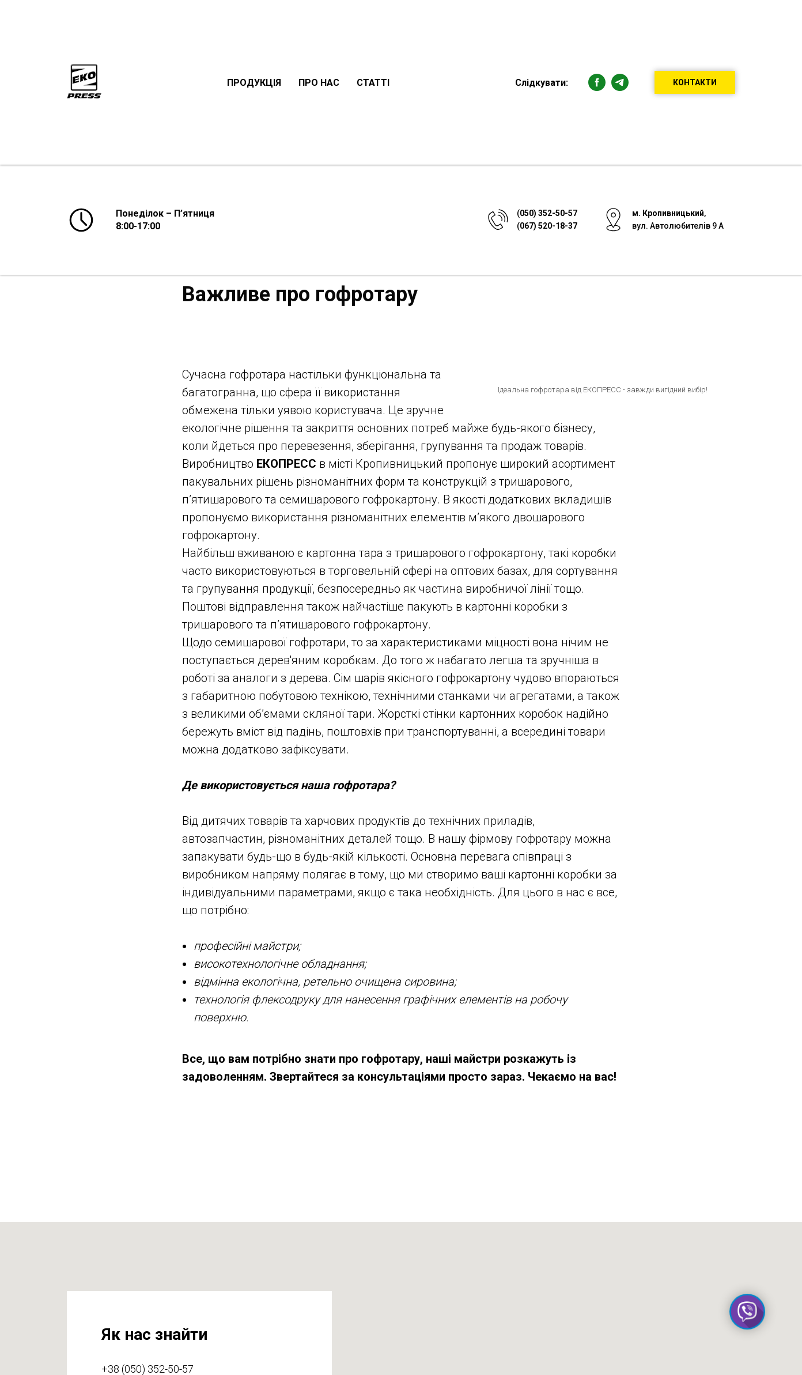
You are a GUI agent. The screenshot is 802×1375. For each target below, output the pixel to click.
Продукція (254, 82)
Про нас (318, 82)
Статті (373, 82)
